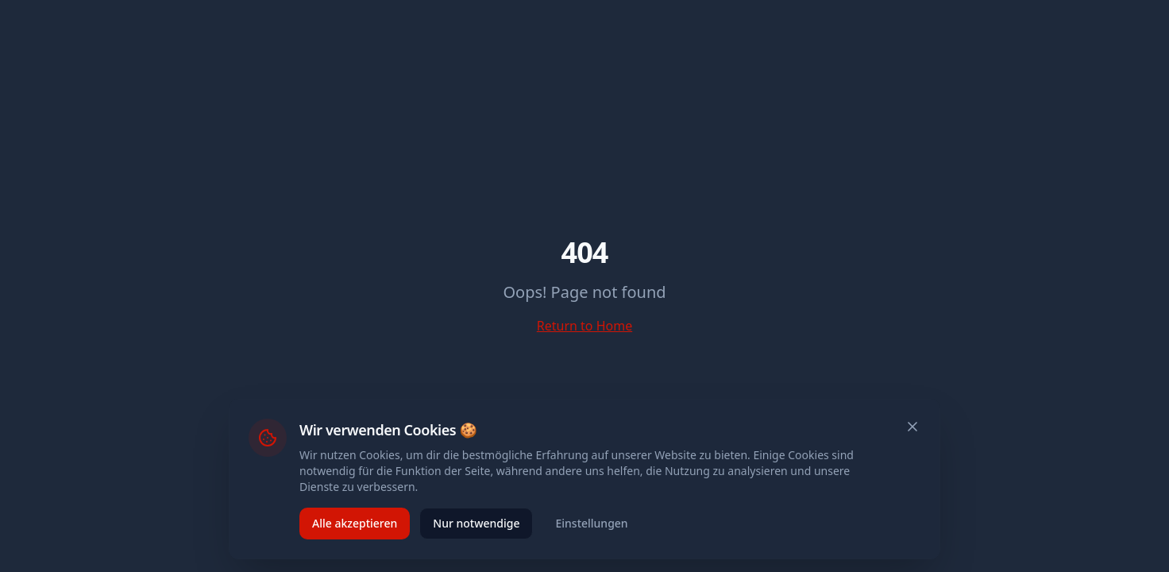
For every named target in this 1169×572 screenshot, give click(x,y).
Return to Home (584, 325)
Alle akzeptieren (354, 523)
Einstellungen (591, 523)
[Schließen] (912, 427)
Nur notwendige (476, 523)
